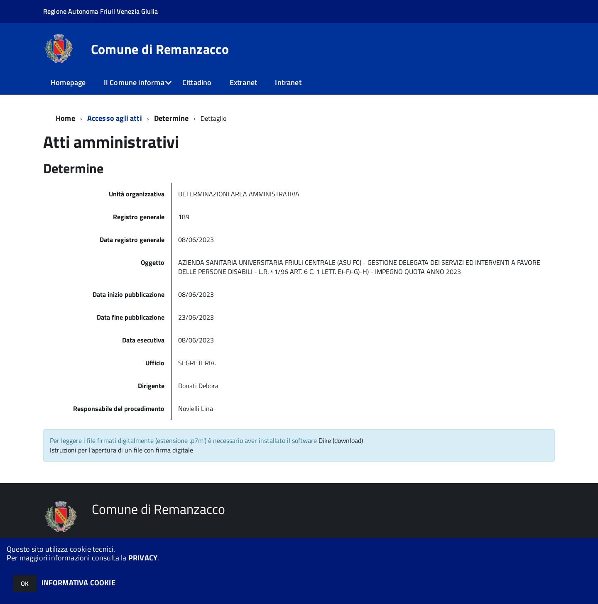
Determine (171, 118)
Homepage (68, 82)
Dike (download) (341, 440)
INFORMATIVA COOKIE (78, 582)
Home (65, 118)
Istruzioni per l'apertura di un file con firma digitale (121, 450)
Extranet (243, 82)
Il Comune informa (134, 82)
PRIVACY (142, 557)
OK (25, 583)
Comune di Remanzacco (160, 49)
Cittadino (197, 82)
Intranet (288, 82)
